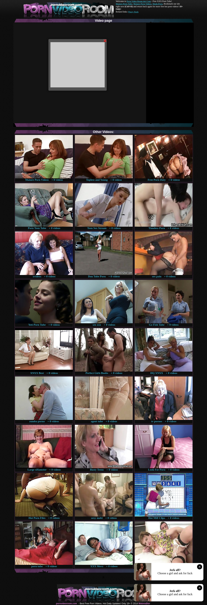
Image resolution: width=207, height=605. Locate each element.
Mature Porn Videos (142, 4)
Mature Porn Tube (124, 4)
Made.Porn (158, 4)
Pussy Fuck (133, 12)
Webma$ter (144, 603)
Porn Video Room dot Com (139, 1)
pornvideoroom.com (66, 603)
